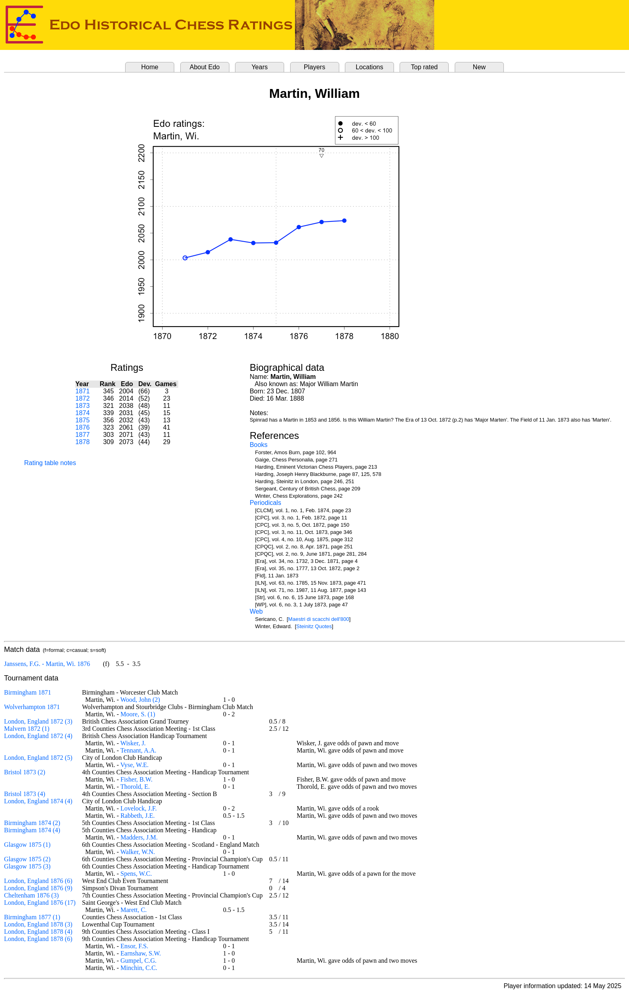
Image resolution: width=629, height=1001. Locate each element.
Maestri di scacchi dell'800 (318, 619)
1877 (82, 434)
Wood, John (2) (140, 699)
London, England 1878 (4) (38, 931)
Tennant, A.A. (138, 750)
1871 (82, 391)
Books (258, 444)
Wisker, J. (133, 743)
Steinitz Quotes (314, 626)
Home (150, 67)
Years (260, 67)
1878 (82, 441)
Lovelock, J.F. (138, 808)
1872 (82, 398)
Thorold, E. (135, 786)
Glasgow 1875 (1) (27, 844)
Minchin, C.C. (138, 967)
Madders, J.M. (138, 837)
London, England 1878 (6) (38, 938)
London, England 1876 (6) (38, 880)
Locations (370, 67)
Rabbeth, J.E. (137, 815)
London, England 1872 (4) (38, 735)
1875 (82, 420)
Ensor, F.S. (134, 946)
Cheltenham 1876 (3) (31, 895)
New (479, 67)
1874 (82, 413)
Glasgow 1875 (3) (27, 866)
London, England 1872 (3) (38, 721)
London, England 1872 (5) (38, 757)
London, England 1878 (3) (38, 924)
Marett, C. (133, 909)
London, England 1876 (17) (40, 902)
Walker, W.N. (137, 851)
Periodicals (265, 502)
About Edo (205, 67)
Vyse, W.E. (134, 764)
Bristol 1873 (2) (24, 772)
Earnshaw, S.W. (140, 953)
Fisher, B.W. (136, 779)
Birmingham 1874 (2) (32, 822)
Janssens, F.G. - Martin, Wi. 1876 (47, 663)
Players (314, 67)
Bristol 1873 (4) (24, 793)
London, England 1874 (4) (38, 801)
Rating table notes (50, 462)
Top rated (424, 67)
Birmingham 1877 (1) (32, 917)
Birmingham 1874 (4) (32, 830)
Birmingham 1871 (27, 692)
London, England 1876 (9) (38, 888)
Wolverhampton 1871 (32, 706)
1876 (82, 427)
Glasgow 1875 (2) (27, 859)
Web (256, 611)
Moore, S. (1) (137, 714)
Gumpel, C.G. (138, 960)
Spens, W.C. (136, 873)
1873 (82, 405)
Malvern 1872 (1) (26, 728)
